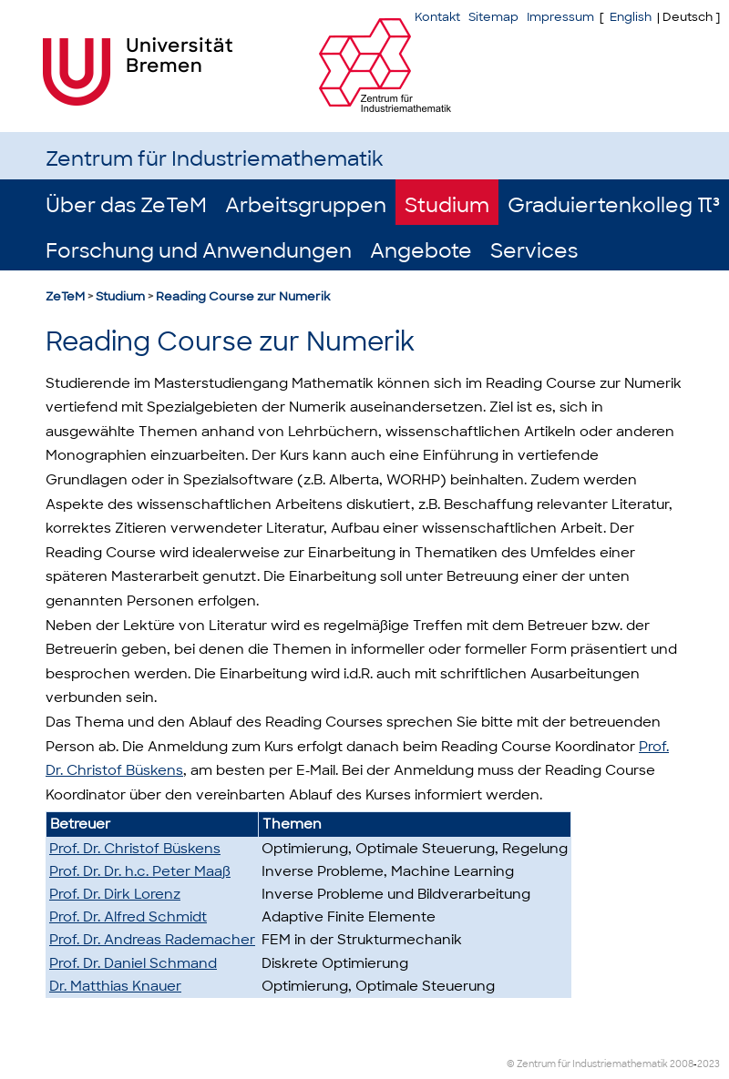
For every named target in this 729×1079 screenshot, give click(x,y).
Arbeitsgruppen (305, 205)
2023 (708, 1064)
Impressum (560, 17)
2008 (681, 1064)
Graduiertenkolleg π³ (614, 205)
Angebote (421, 251)
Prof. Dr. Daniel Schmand (133, 963)
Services (534, 251)
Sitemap (493, 17)
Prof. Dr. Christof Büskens (135, 849)
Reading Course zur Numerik (243, 296)
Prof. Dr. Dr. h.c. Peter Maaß (140, 871)
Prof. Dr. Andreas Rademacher (152, 940)
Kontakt (437, 17)
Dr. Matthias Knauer (115, 986)
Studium (447, 205)
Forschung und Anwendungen (199, 251)
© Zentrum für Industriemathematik (587, 1064)
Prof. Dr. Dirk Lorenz (114, 894)
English (631, 17)
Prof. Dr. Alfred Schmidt (128, 917)
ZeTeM (65, 296)
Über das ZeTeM (126, 205)
